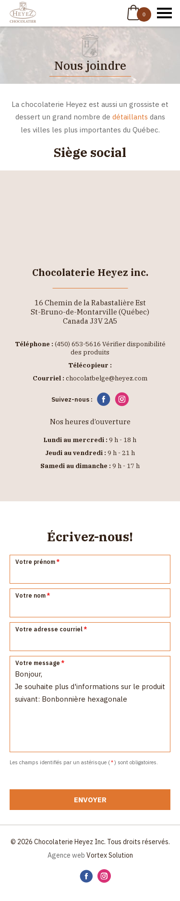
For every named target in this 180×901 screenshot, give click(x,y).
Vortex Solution (109, 855)
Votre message (40, 662)
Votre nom (33, 595)
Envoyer (90, 799)
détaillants (130, 116)
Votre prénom (37, 561)
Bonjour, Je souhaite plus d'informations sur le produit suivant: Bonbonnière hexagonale (90, 704)
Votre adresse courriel (51, 629)
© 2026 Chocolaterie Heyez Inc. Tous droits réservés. (90, 841)
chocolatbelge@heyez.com (106, 378)
